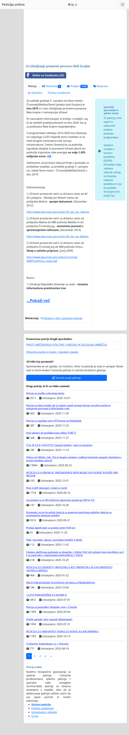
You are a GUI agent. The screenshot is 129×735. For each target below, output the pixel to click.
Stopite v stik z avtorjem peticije (61, 318)
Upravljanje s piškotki (44, 712)
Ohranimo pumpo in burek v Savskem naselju (52, 352)
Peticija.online (13, 4)
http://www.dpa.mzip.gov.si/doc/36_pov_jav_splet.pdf (58, 212)
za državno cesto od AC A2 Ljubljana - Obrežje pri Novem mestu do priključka (57, 197)
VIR (49, 156)
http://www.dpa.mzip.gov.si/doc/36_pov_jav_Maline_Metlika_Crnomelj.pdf (70, 236)
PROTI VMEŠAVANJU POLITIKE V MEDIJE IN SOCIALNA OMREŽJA (66, 344)
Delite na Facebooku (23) (44, 75)
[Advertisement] (75, 37)
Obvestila (51, 86)
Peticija (32, 86)
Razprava (100, 86)
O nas (34, 716)
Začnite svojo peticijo (66, 378)
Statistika (35, 93)
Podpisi (77, 86)
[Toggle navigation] (122, 4)
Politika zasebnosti (59, 93)
